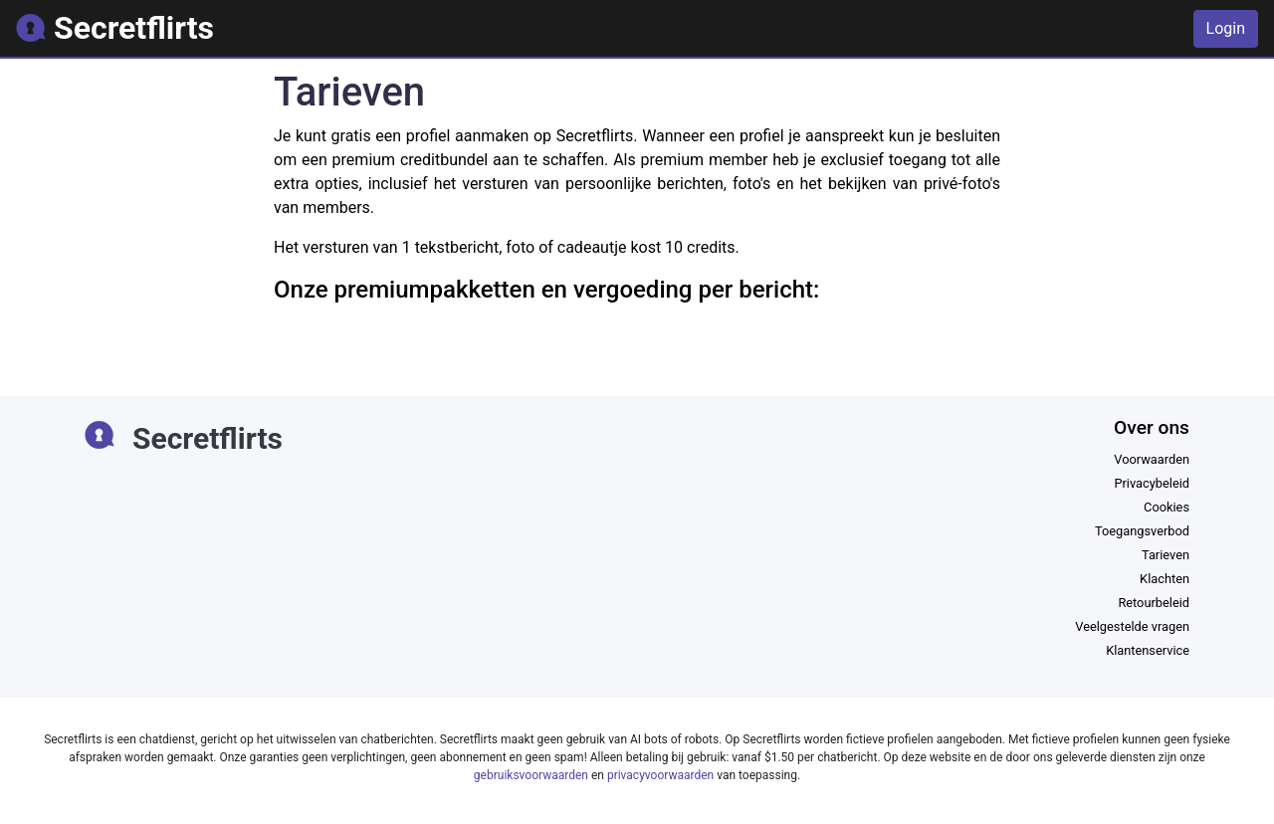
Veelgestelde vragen (1132, 626)
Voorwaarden (1151, 459)
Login (1225, 28)
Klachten (1164, 578)
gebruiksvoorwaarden (531, 775)
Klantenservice (1147, 650)
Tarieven (1165, 554)
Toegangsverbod (1142, 530)
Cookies (1166, 507)
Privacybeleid (1151, 483)
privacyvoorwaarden (660, 775)
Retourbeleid (1153, 602)
